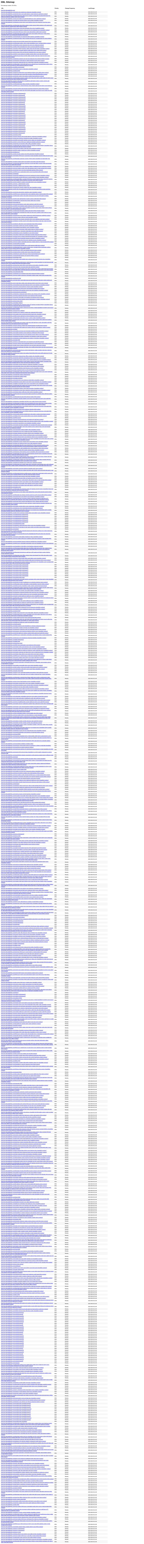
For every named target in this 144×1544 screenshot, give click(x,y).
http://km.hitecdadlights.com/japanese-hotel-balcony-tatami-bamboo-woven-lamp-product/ (23, 60)
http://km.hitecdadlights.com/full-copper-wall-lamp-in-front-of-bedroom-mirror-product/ (21, 316)
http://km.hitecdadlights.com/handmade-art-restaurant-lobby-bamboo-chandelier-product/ (22, 36)
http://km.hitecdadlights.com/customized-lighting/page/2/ (14, 915)
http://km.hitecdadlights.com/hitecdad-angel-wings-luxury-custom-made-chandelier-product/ (23, 317)
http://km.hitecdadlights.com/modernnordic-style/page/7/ (14, 570)
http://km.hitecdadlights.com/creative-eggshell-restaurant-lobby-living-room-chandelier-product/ (24, 1386)
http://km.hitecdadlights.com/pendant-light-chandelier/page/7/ (16, 1412)
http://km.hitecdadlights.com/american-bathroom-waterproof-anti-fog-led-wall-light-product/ (23, 787)
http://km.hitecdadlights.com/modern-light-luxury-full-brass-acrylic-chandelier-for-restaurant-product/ (25, 708)
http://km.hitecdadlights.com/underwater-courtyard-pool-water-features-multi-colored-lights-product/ (25, 977)
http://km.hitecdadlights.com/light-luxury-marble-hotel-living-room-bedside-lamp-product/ (22, 851)
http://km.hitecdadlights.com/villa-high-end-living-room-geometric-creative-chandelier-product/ (23, 1125)
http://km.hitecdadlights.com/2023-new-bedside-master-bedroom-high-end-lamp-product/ (22, 205)
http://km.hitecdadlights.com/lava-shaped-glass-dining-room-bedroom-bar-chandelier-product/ (23, 1150)
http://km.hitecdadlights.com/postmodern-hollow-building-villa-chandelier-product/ (20, 429)
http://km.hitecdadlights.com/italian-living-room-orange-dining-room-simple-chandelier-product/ (24, 415)
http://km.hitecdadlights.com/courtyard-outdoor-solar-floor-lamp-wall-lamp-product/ (21, 148)
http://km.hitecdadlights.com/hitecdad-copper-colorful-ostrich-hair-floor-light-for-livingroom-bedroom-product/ (27, 1482)
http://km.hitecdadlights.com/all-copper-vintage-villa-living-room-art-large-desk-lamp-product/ (23, 345)
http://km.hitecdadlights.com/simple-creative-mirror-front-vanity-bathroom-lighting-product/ (22, 1502)
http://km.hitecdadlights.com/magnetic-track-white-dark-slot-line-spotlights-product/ (21, 1117)
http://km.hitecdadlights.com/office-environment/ (12, 67)
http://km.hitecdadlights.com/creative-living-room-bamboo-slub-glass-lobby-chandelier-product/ (24, 1205)
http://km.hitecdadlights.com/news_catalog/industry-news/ (15, 183)
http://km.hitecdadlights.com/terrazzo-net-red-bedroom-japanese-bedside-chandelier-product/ (23, 637)
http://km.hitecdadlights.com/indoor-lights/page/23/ (13, 129)
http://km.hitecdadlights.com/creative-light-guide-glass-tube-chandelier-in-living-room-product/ (23, 1032)
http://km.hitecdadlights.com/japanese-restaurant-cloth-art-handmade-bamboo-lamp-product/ (23, 629)
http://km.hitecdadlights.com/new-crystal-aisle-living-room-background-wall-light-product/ (22, 341)
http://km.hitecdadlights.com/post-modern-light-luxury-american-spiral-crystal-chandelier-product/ (24, 1260)
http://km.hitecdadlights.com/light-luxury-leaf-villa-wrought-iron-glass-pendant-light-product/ (23, 802)
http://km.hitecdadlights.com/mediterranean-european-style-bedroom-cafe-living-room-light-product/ (25, 1296)
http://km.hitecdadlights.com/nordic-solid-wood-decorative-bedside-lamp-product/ (20, 1237)
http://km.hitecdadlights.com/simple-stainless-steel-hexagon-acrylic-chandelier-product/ (22, 368)
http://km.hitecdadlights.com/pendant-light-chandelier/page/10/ (16, 1409)
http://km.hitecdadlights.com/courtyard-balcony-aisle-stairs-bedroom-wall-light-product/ (22, 204)
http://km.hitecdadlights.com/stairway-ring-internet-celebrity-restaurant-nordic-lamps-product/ (23, 1441)
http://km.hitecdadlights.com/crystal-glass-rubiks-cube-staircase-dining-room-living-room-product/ (24, 283)
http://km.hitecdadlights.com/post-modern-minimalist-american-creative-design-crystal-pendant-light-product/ (27, 241)
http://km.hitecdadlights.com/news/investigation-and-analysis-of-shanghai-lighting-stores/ (22, 732)
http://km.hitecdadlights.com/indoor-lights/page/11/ (13, 131)
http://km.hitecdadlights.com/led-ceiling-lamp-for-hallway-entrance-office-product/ (20, 1279)
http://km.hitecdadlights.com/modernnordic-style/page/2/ (14, 572)
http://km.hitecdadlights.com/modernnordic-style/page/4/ (14, 568)
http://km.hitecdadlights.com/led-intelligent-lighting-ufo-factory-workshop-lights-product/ (22, 1480)
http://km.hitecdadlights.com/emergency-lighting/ (12, 310)
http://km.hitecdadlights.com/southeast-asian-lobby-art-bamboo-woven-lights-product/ (21, 478)
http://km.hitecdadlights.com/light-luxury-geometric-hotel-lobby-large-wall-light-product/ (22, 231)
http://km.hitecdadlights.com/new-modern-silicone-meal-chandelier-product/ (19, 217)
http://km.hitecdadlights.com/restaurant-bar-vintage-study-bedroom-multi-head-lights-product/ (23, 1274)
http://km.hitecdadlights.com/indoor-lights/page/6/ (13, 133)
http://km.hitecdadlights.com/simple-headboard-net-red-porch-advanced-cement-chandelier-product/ (25, 175)
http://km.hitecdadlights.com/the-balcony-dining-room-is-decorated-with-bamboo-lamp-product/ (24, 1184)
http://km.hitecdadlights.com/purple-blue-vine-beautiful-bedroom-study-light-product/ (21, 1376)
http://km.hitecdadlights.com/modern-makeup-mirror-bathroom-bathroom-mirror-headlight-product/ (24, 780)
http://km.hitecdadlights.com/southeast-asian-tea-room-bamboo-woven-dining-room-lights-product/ (25, 334)
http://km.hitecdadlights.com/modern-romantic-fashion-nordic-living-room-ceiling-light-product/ (23, 50)
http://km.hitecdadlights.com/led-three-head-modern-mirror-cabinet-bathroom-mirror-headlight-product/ (26, 359)
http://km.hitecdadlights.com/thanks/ (9, 173)
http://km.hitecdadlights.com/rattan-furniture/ (11, 378)
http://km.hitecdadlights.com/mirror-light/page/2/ (12, 834)
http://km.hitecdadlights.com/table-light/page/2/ (12, 639)
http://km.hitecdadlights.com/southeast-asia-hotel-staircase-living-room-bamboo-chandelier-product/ (25, 284)
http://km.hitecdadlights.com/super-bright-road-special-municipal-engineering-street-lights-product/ (25, 88)
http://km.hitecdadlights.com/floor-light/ (10, 1294)
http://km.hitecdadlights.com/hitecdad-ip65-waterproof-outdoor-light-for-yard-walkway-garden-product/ (25, 327)
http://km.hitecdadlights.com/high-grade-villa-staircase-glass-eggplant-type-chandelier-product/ (24, 932)
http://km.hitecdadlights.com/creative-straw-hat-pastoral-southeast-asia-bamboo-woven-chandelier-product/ (27, 928)
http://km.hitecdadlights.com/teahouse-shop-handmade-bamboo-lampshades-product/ (22, 508)
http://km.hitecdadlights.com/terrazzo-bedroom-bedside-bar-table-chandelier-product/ (21, 138)
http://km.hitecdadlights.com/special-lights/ (11, 1072)
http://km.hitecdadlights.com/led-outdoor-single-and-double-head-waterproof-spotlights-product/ (24, 667)
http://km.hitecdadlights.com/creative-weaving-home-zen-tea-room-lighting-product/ (21, 1172)
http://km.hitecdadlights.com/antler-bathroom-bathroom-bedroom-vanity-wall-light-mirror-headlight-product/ (27, 650)
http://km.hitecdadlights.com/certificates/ (10, 1266)
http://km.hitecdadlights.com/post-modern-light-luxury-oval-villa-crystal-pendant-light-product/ (23, 1535)
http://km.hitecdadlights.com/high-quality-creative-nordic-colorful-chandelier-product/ (21, 1231)
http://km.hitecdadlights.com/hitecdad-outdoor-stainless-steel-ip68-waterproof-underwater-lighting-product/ (26, 874)
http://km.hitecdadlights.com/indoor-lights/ (11, 134)
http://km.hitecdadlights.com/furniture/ (10, 783)
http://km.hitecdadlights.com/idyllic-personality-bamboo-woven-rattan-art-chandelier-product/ (23, 140)
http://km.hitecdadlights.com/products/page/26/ (12, 1343)
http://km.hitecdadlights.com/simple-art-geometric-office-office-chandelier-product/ (21, 143)
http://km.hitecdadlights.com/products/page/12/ (12, 1336)
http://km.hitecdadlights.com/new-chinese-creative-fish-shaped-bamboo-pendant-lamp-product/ (24, 325)
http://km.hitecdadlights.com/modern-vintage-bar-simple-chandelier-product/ (19, 225)
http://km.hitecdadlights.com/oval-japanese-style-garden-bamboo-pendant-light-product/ (22, 1291)
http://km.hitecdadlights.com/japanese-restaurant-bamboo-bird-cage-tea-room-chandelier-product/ (24, 592)
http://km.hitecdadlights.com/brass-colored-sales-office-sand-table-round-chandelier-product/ (23, 558)
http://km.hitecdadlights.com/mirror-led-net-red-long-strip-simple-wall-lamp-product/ (21, 1145)
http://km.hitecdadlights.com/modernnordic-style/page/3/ (14, 566)
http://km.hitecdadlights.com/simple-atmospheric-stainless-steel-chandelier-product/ (21, 192)
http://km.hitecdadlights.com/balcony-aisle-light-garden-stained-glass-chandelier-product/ (22, 450)
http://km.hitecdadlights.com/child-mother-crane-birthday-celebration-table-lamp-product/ (22, 1107)
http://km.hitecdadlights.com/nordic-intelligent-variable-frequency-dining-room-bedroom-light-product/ (25, 804)
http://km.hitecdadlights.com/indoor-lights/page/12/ (13, 115)
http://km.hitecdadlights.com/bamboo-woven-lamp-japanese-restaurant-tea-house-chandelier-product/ (25, 390)
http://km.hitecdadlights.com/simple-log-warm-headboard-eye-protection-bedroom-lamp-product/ (24, 582)
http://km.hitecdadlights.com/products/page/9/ (12, 1325)
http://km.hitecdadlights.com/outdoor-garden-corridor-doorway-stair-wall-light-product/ (21, 721)
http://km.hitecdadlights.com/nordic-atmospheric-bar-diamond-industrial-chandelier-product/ (23, 866)
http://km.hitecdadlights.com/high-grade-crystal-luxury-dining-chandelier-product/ (20, 150)
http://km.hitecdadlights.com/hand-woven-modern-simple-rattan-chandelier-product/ (21, 1136)
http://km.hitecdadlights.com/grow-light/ (10, 1249)
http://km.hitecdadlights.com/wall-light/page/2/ (12, 922)
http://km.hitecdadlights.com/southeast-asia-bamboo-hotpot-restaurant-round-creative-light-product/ (25, 1093)
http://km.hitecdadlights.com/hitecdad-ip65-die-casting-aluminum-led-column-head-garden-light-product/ (26, 870)
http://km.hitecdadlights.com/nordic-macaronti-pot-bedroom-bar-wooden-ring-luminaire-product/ (24, 1179)
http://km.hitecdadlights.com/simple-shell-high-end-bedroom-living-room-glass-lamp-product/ (23, 357)
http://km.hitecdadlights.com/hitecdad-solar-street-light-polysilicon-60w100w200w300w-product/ (24, 74)
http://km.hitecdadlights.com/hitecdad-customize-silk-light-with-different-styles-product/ (22, 1439)
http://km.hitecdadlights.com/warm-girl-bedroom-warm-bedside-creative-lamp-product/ (22, 1217)
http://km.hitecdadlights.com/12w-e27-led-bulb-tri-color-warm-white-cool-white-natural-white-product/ (25, 527)
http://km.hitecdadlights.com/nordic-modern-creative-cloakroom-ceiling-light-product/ (21, 1276)
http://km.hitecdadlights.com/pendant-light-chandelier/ (14, 1421)
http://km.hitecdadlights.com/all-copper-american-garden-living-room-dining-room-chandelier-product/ (25, 512)
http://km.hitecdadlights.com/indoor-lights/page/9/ (13, 104)
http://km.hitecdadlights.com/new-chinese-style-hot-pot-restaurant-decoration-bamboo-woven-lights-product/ (27, 1013)
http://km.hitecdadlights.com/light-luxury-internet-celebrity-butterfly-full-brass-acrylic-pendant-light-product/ (26, 1262)
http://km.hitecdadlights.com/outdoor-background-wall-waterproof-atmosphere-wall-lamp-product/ (24, 1309)
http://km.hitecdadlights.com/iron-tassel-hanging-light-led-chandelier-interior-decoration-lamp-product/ (25, 700)
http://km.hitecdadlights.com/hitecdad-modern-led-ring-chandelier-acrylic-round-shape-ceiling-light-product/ (27, 1161)
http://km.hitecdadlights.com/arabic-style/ (11, 487)
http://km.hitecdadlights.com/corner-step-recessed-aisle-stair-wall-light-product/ (20, 267)
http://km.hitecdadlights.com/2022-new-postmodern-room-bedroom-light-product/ (20, 645)
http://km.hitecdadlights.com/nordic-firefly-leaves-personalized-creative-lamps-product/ (22, 972)
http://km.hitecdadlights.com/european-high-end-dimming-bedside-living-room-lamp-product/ (23, 52)
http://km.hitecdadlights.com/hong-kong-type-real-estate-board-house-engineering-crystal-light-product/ (26, 1155)
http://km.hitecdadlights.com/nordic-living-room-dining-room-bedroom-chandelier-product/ (22, 496)
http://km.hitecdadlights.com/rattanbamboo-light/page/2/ (14, 518)
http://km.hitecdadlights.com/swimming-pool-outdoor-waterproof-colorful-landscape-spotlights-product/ (25, 215)
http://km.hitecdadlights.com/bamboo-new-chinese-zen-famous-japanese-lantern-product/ (22, 1401)
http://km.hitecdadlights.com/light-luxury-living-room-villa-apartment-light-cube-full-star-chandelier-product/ (26, 1277)
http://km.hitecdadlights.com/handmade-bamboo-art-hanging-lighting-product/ (19, 255)
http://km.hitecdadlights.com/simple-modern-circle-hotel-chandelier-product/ (19, 1393)
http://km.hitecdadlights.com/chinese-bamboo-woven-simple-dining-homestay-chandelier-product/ (24, 685)
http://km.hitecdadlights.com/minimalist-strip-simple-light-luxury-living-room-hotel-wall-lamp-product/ (25, 1103)
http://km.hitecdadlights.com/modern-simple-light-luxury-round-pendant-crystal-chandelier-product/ (25, 177)
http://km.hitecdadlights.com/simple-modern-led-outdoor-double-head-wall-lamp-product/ (22, 76)
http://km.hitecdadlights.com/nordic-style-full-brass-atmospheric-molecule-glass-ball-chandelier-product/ (26, 1006)
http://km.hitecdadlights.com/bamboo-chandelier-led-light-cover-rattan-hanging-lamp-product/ (23, 401)
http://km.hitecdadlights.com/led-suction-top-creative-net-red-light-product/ (19, 1053)
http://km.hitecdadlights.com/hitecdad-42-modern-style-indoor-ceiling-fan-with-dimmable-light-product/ (25, 1009)
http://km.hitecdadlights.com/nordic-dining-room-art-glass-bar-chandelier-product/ (20, 1398)
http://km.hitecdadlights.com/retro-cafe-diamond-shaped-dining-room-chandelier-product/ (22, 1463)
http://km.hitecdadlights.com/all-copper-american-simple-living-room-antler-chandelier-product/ (24, 1185)
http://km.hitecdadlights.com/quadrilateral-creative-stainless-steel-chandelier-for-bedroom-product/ (25, 1472)
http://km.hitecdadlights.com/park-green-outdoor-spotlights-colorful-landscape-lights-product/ (23, 856)
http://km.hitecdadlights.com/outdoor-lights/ (11, 998)
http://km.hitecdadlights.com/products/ (10, 1362)
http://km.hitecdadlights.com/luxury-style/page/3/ (12, 1528)
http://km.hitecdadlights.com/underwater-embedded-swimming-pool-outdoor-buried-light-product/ (24, 696)
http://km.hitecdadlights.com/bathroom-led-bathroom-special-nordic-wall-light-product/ (21, 1227)
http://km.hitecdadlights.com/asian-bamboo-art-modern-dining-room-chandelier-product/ (22, 433)
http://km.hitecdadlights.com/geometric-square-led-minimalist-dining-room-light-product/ (22, 1166)
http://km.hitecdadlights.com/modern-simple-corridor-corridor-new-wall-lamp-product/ (21, 722)
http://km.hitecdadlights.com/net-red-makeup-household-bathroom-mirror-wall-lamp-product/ (23, 18)
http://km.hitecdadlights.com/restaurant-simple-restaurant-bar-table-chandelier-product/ (22, 947)
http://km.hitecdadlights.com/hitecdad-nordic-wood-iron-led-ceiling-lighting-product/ (21, 1537)
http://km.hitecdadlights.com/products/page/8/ (12, 1314)
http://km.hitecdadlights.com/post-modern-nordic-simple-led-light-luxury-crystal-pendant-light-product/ (25, 774)
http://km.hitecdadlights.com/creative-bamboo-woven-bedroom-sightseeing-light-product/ (22, 332)
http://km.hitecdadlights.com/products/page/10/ (12, 1330)
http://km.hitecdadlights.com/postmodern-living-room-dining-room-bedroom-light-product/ (22, 366)
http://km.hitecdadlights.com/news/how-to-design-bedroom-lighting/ (17, 747)
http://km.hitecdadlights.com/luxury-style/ (11, 1532)
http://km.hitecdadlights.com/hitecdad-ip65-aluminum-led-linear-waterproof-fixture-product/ (23, 1292)
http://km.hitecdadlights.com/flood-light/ (10, 70)
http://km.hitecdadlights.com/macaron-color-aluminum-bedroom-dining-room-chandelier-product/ (24, 631)
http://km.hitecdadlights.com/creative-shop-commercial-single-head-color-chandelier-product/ (23, 314)
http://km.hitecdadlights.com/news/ (9, 756)
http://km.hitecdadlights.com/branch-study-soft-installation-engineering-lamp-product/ (21, 1244)
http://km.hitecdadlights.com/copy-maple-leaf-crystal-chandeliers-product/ (19, 1127)
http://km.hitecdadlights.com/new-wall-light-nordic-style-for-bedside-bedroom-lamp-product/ (23, 1400)
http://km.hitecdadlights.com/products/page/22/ (12, 1337)
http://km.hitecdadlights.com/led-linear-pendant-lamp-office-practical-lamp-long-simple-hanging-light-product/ (27, 1478)
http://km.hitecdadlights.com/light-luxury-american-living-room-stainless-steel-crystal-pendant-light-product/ (27, 194)
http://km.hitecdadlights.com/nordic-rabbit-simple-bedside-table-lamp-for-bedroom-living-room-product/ (26, 560)
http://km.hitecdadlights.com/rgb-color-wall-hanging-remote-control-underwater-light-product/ (23, 198)
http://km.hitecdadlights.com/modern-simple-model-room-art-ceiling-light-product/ (20, 1075)
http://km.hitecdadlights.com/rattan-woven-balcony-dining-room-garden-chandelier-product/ (23, 829)
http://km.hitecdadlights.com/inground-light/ (11, 1388)
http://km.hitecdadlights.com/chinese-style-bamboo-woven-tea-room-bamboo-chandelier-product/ (24, 290)
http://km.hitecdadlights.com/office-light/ (10, 1060)
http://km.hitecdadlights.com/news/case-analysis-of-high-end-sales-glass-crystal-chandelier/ (23, 758)
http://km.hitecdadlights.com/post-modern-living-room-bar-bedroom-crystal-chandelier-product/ (24, 715)
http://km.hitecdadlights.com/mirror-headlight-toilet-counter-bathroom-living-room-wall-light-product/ (25, 701)
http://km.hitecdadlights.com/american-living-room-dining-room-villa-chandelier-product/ (22, 481)
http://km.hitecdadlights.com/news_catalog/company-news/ (15, 185)
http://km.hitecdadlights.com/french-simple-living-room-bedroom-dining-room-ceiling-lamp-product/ (25, 72)
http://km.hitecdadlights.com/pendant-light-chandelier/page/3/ (16, 1405)
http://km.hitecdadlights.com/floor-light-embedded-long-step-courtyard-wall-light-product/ (22, 46)
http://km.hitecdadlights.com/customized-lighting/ (13, 917)
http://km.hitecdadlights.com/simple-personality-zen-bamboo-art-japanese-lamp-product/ (22, 297)
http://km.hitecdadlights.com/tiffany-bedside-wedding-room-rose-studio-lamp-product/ (21, 1281)
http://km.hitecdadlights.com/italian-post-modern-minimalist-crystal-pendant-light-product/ (22, 1233)
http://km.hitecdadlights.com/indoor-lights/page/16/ (13, 124)
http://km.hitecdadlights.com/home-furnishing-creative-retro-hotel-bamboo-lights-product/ (22, 773)
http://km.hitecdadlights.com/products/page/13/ (12, 1319)
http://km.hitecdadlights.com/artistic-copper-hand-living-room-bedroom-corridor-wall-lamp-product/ (24, 1486)
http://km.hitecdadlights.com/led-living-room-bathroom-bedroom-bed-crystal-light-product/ (22, 986)
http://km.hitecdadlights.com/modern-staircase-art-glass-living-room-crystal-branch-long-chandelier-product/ (27, 652)
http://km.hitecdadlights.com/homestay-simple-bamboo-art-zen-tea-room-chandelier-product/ (23, 1105)
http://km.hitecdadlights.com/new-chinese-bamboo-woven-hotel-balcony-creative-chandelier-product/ (25, 299)
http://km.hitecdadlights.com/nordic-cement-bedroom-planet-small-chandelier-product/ (22, 286)
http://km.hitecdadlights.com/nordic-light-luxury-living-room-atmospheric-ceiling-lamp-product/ (23, 31)
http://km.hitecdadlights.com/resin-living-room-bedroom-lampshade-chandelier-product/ (22, 1251)
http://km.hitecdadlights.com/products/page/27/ (12, 1341)
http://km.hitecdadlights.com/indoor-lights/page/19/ (13, 122)
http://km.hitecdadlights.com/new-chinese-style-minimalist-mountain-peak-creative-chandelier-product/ (25, 1468)
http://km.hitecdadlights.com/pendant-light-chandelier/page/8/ (16, 1403)
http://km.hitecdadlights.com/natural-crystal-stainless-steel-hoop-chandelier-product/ (21, 1391)
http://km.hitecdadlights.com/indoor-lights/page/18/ (13, 97)
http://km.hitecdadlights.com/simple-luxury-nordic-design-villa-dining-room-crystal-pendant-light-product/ (26, 479)
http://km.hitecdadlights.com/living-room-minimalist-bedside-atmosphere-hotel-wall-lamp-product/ (24, 672)
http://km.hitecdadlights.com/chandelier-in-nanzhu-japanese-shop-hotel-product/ (20, 1064)
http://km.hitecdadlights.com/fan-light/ (10, 1504)
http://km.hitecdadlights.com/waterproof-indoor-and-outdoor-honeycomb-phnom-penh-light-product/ (25, 1465)
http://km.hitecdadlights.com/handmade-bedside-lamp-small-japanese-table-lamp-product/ (23, 245)
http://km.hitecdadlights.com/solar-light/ (10, 339)
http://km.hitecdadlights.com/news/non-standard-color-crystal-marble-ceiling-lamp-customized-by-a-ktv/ (26, 736)
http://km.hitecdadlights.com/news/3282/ (11, 734)
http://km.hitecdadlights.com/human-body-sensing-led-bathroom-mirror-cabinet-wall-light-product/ (24, 501)
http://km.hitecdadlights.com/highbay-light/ (11, 257)
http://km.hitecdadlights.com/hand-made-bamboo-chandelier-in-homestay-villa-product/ (22, 1377)
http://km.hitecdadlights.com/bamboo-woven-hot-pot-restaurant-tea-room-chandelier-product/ (23, 730)
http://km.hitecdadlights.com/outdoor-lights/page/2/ (13, 996)
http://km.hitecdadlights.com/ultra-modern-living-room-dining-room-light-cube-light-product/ (23, 161)
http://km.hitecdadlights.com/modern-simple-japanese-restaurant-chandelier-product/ (21, 1087)
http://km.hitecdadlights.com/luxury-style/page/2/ (12, 1530)
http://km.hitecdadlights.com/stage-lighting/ (11, 1487)
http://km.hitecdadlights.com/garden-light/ (11, 1219)
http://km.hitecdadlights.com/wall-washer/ (11, 624)
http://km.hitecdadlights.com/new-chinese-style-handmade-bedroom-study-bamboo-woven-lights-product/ (26, 343)
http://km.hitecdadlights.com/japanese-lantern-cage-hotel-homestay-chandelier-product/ (22, 388)
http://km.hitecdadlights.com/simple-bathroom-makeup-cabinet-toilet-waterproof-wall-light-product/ (24, 633)
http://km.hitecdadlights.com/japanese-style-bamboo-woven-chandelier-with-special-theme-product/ (25, 451)
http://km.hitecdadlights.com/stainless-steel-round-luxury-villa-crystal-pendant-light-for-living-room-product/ (26, 785)
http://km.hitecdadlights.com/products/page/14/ (12, 1321)
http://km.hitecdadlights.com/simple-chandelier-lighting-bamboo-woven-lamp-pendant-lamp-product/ (25, 789)
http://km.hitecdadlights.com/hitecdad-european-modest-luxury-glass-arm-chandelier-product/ (23, 855)
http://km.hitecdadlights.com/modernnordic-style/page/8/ (14, 564)
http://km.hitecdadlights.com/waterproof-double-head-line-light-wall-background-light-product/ (23, 847)
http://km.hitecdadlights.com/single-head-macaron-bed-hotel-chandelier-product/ (20, 476)
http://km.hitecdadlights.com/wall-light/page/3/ (12, 920)
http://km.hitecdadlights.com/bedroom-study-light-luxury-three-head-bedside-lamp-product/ (23, 253)
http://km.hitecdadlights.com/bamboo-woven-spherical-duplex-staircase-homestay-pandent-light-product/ (26, 1286)
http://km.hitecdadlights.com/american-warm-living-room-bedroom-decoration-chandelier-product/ (24, 265)
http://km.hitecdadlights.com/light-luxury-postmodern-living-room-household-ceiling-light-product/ (24, 171)
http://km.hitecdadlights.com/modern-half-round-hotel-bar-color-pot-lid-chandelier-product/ (22, 646)
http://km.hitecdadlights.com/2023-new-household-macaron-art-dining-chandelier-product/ (22, 238)
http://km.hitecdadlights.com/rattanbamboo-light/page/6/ (14, 521)
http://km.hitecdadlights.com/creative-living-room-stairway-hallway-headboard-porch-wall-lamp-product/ (26, 166)
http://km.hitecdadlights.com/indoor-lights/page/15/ (13, 93)
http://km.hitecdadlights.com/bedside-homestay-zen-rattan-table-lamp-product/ (20, 1202)
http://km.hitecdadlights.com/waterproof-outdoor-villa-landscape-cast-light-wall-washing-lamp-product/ (25, 1426)
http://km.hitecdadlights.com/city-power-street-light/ (13, 1499)
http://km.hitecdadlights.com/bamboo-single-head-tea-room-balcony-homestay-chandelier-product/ (25, 338)
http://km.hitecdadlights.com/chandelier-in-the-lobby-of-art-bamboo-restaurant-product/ (22, 546)
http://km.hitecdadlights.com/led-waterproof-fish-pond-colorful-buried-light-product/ (21, 617)
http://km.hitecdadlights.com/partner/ (10, 529)
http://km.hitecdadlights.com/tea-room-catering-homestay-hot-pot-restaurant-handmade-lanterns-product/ (26, 1210)
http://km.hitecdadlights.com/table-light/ (10, 641)
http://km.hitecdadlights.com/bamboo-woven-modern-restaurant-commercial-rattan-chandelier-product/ (26, 825)
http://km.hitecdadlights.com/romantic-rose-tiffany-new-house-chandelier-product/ (20, 1489)
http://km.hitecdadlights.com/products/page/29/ (12, 1339)
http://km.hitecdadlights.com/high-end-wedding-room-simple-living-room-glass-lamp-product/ (23, 1298)
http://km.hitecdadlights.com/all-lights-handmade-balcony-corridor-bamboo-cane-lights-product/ (24, 808)
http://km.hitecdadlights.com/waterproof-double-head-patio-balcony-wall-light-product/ (21, 485)
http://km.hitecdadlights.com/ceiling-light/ (11, 846)
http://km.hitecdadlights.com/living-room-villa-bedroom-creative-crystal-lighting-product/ (22, 901)
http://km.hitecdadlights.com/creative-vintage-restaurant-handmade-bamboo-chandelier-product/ (24, 1099)
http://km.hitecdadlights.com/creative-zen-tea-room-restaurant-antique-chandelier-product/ (23, 771)
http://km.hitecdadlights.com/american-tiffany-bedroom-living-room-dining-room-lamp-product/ (23, 1497)
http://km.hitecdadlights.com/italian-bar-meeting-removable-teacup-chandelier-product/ (22, 1371)
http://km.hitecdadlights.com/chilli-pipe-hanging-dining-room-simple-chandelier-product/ (22, 20)
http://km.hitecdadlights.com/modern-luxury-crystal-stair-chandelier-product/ (19, 68)
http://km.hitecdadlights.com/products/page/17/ (12, 1346)
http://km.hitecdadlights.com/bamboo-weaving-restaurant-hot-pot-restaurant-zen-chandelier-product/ (25, 30)
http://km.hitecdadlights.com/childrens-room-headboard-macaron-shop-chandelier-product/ (23, 609)
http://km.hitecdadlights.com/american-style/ (11, 643)
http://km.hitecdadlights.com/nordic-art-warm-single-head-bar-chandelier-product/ (20, 794)
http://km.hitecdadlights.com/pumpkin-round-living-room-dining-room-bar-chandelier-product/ (23, 1474)
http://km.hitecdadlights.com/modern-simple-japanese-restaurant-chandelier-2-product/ (22, 364)
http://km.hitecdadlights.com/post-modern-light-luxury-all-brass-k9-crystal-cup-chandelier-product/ (24, 1519)
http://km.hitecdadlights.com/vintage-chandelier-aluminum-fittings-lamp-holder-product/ (22, 1030)
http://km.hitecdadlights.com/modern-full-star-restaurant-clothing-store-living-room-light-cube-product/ (25, 919)
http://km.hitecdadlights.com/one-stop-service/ (12, 1264)
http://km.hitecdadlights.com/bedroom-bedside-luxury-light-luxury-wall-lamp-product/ (21, 462)
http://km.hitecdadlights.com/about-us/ (10, 152)
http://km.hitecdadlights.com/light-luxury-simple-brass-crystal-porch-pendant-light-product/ (22, 655)
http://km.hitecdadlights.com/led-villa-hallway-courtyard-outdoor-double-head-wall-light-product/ (24, 849)
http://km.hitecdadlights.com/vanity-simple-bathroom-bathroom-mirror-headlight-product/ (22, 596)
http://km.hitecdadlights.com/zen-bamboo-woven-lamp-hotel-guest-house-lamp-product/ (22, 1095)
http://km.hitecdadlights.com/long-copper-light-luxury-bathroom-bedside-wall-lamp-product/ (23, 141)
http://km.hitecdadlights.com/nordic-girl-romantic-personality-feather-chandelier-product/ (22, 590)
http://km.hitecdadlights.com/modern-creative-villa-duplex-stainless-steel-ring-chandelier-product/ (24, 1062)
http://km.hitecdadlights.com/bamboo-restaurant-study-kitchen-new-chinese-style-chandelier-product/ (25, 293)
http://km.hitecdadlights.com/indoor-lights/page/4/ (13, 111)
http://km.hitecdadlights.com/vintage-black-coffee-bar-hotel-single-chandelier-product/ (21, 392)
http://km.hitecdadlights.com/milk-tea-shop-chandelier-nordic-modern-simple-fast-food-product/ (24, 585)
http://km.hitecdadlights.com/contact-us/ (10, 202)
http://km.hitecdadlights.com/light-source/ (11, 417)
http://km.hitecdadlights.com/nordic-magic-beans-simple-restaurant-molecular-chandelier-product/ (24, 840)
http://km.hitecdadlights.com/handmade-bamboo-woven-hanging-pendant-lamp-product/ (22, 1192)
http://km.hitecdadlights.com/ (8, 10)
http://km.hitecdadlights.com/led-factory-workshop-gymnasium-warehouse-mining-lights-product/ (24, 1484)
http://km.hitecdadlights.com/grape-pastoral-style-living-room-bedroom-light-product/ (21, 295)
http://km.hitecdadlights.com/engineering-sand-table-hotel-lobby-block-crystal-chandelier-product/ (24, 1085)
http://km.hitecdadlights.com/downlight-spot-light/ (13, 243)
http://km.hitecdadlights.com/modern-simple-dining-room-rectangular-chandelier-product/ (22, 506)
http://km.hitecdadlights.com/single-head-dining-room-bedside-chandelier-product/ (21, 423)
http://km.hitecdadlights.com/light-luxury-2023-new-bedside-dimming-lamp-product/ (21, 250)
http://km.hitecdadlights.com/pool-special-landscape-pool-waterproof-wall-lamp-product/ (22, 419)
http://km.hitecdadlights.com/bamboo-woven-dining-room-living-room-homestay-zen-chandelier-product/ (26, 381)
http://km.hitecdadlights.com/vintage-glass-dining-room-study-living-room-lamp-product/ (22, 654)
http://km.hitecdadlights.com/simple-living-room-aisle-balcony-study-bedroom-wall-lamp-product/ (24, 13)
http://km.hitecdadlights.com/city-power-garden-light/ (13, 769)
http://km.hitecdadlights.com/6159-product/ (11, 1025)
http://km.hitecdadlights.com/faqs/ (9, 329)
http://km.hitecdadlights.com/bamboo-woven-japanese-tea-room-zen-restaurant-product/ (22, 45)
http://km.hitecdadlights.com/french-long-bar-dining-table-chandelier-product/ (19, 686)
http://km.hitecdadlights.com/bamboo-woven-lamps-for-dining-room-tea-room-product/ (22, 1021)
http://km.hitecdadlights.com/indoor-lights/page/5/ (13, 125)
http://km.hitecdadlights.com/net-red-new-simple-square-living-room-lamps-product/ (21, 41)
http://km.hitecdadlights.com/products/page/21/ (12, 1355)
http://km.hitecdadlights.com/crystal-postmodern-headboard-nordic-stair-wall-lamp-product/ (23, 698)
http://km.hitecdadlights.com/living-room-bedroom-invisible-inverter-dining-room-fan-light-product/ (24, 54)
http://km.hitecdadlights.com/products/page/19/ (12, 1350)
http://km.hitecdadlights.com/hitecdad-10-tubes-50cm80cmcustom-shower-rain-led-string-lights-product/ (26, 1170)
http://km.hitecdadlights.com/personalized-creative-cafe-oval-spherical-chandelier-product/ (23, 1190)
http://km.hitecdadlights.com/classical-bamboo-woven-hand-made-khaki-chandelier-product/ (23, 1229)
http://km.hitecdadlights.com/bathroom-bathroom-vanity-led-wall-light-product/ (20, 622)
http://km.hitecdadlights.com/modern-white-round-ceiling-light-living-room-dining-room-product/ (24, 1501)
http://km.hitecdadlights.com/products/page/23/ (12, 1357)
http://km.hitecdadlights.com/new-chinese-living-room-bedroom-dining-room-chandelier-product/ (24, 436)
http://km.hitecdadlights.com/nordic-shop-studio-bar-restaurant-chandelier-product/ (21, 12)
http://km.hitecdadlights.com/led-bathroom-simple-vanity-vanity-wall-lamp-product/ (21, 1023)
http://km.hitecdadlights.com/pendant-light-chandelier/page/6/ (16, 1419)
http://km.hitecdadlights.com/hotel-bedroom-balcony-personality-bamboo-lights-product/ (22, 1447)
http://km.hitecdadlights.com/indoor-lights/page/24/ (13, 106)
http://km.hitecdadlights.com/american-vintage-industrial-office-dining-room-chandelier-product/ (24, 1142)
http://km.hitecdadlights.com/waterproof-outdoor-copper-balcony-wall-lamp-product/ (21, 1017)
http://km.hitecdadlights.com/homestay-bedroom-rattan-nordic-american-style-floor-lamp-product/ (24, 1221)
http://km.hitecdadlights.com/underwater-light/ (12, 271)
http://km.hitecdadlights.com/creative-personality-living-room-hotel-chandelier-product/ (22, 665)
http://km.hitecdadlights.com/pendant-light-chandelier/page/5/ (16, 1416)
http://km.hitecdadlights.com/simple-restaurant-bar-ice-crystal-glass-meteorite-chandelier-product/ (24, 62)
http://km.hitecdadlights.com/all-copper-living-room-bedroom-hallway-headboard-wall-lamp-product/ (25, 939)
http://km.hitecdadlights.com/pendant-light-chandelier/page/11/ (16, 1417)
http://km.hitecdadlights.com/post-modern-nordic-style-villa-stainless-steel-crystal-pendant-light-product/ (26, 168)
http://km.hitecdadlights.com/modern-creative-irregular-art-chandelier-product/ (20, 627)
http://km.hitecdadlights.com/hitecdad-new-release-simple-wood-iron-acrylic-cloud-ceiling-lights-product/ (26, 494)
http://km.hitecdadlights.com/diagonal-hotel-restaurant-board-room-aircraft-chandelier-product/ (24, 1152)
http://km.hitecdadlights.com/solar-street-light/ (12, 670)
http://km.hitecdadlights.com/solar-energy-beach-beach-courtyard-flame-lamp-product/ (22, 1225)
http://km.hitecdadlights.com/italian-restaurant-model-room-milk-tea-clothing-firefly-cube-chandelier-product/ (27, 421)
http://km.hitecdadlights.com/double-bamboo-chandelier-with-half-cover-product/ (20, 1035)
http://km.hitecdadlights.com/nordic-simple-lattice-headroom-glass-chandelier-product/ (22, 536)
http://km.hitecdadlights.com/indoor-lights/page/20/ (13, 107)
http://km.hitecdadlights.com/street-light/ (10, 610)
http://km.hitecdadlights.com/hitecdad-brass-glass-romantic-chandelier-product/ (20, 83)
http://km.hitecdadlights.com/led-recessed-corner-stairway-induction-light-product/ (20, 409)
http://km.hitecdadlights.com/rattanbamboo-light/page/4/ (14, 516)
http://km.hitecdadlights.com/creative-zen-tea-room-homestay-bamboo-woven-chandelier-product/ (24, 331)
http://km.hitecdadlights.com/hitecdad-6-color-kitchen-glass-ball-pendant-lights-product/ (22, 853)
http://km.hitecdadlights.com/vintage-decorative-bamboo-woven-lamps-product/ (20, 844)
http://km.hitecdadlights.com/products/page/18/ (12, 1318)
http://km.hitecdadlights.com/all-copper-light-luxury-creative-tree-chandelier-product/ (21, 982)
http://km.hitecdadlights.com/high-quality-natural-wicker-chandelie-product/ (19, 1428)
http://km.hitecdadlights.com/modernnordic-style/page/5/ (14, 573)
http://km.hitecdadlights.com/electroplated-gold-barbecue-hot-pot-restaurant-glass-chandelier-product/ (25, 1446)
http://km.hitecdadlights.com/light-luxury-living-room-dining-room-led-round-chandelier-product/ (24, 1267)
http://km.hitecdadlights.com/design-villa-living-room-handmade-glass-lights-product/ (21, 223)
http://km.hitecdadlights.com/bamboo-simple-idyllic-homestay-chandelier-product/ (20, 1382)
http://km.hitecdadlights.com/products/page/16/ (12, 1352)
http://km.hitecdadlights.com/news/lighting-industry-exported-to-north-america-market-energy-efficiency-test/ (27, 755)
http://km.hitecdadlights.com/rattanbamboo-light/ (12, 523)
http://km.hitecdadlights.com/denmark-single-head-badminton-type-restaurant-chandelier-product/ (24, 1138)
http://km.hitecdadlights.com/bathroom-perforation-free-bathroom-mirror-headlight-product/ (23, 1203)
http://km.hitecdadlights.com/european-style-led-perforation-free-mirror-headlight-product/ (22, 28)
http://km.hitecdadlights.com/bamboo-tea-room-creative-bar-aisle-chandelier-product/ (21, 431)
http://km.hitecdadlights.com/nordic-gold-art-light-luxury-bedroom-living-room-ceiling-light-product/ (24, 890)
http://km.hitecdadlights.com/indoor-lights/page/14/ (13, 100)
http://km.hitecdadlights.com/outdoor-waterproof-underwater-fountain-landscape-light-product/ (23, 234)
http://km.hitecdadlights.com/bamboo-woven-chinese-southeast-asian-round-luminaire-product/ (24, 435)
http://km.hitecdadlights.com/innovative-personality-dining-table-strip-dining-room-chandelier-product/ (25, 795)
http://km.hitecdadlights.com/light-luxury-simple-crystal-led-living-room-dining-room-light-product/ (24, 1008)
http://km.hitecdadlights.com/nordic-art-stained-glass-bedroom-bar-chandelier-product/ (22, 864)
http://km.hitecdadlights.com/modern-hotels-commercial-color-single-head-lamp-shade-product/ (24, 1057)
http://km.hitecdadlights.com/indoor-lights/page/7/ (13, 113)
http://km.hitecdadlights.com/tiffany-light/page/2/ (12, 943)
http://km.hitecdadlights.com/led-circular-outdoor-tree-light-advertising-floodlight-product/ (22, 153)
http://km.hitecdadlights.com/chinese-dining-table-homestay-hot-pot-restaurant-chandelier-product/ (25, 688)
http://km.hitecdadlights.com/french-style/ (11, 278)
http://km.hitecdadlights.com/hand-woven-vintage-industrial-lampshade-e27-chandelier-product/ (24, 236)
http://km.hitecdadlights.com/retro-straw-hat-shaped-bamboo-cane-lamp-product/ (20, 778)
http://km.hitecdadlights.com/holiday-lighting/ (12, 302)
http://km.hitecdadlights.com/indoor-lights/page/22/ (13, 116)
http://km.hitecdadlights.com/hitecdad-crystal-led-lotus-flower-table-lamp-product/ (20, 200)
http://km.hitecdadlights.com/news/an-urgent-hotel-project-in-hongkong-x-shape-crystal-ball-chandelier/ (26, 745)
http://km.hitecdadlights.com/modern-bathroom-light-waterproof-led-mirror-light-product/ (22, 1177)
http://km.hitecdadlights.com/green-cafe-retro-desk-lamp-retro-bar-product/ (19, 1470)
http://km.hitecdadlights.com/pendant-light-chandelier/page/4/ (16, 1410)
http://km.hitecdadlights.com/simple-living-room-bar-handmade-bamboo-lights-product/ (22, 170)
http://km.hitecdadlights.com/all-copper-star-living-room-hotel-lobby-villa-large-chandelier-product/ (24, 612)
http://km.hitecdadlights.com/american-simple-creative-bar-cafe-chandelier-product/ (21, 187)
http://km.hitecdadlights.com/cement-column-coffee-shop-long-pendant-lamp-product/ (21, 1097)
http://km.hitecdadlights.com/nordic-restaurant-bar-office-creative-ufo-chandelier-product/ (22, 356)
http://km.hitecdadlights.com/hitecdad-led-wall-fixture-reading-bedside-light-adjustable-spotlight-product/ (26, 1384)
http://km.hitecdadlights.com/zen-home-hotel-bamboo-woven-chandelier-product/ (20, 681)
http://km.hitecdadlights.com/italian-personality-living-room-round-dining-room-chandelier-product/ (24, 383)
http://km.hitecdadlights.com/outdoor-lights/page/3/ (13, 994)
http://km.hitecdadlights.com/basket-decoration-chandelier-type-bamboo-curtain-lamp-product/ (24, 336)
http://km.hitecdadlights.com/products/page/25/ (12, 1316)
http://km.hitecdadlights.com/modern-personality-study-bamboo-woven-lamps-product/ (22, 483)
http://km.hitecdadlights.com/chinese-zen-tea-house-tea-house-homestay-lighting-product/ (23, 1467)
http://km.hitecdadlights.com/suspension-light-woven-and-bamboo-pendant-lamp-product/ (22, 288)
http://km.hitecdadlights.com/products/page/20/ (12, 1328)
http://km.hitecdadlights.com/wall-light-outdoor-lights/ (13, 376)
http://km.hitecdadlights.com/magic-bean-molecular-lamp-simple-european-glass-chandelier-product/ (25, 1159)
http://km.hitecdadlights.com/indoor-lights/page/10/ (13, 109)
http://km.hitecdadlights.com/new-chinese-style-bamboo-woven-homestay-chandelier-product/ (23, 648)
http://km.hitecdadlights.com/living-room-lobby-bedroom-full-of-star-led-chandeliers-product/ (23, 842)
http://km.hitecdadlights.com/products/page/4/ (12, 1332)
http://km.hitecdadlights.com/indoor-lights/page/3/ (13, 102)
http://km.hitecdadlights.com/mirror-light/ (10, 835)
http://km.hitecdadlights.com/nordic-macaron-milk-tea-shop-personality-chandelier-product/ (23, 934)
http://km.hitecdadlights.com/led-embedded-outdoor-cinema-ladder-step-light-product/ (21, 713)
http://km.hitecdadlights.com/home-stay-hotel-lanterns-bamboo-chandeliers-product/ (21, 1431)
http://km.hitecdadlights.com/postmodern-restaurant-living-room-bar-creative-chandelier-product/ (24, 895)
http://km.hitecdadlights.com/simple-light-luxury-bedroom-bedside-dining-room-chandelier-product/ (25, 1059)
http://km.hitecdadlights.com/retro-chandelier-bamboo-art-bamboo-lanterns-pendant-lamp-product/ (25, 827)
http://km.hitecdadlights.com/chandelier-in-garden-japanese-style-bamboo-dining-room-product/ (24, 1212)
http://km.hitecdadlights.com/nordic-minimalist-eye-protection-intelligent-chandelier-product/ (23, 1118)
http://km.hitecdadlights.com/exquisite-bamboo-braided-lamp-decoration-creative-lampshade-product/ (25, 414)
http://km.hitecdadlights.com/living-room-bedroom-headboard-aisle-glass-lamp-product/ (22, 1458)
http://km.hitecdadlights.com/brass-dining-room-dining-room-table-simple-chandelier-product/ (23, 1534)
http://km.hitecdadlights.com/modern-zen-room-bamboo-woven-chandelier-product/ (21, 955)
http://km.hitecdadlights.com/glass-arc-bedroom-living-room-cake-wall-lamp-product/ (21, 443)
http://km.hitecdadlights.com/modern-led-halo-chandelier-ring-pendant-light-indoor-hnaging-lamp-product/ (26, 424)
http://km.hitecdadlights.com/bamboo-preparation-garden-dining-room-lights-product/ (21, 965)
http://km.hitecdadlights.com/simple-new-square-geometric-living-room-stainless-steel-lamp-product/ (25, 219)
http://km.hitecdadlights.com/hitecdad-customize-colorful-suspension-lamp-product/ (21, 1091)
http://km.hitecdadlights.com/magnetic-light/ (11, 1083)
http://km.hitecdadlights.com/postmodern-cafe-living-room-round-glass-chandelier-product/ (23, 669)
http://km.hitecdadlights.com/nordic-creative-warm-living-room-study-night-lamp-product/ (22, 657)
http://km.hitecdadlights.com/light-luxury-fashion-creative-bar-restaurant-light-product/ (21, 312)
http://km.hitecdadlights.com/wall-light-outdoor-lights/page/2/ (15, 374)
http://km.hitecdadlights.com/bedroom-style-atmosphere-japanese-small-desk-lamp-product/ (23, 1143)
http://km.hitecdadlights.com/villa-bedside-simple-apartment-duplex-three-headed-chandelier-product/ (25, 1157)
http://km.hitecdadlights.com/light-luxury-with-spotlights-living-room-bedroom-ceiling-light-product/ (24, 448)
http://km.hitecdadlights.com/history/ (9, 992)
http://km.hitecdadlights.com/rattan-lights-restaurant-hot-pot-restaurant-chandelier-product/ (23, 607)
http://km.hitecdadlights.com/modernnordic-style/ (13, 577)
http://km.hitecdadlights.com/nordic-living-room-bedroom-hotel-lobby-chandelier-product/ (22, 380)
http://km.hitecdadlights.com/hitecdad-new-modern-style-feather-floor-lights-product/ (21, 1429)
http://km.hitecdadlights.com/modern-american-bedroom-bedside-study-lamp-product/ (21, 468)
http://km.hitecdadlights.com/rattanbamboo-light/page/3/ (14, 514)
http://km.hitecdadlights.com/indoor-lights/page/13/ (13, 98)
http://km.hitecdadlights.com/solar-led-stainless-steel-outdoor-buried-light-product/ (21, 868)
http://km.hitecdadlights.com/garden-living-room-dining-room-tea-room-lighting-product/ (22, 1002)
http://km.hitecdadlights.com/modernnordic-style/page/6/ (14, 575)
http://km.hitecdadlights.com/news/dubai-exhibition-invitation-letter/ (17, 743)
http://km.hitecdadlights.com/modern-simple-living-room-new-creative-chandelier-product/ (22, 683)
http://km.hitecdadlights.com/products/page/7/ (12, 1334)
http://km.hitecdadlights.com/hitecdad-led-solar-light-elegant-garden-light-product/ (20, 396)
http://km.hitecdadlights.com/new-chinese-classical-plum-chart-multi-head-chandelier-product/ (23, 1517)
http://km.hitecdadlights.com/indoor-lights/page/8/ (13, 95)
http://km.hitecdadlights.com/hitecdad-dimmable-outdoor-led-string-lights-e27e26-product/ (22, 210)
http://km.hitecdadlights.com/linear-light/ (10, 1197)
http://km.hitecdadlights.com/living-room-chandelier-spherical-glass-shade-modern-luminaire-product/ (25, 1209)
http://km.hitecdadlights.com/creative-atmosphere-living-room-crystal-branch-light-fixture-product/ (24, 879)
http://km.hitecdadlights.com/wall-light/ (10, 924)
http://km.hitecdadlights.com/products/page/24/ (12, 1327)
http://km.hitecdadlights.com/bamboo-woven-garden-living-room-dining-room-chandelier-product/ (24, 441)
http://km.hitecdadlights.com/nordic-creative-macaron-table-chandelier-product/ (20, 1135)
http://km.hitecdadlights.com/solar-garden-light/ (12, 1269)
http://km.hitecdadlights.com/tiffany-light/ (11, 945)
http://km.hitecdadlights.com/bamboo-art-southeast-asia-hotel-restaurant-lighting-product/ (22, 273)
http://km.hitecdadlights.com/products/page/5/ (12, 1353)
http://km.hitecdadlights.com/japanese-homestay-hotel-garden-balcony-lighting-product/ (22, 229)
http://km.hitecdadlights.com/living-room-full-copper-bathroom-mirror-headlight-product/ (22, 600)
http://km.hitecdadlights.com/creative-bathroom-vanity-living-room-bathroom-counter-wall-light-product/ (26, 1011)
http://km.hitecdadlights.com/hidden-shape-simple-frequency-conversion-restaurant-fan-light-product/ (25, 1242)
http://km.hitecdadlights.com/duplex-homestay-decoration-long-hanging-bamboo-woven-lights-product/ (26, 776)
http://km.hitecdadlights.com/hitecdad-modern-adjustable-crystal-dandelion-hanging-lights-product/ (25, 584)
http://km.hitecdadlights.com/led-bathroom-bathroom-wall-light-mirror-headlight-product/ (22, 602)
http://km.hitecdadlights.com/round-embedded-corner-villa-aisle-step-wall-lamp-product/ (22, 953)
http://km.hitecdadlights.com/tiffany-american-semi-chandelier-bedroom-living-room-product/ (23, 936)
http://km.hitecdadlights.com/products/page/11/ (12, 1359)
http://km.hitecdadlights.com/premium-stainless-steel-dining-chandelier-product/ (20, 1207)
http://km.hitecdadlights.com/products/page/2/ (12, 1348)
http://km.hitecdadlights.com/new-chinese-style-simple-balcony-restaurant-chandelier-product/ (23, 136)
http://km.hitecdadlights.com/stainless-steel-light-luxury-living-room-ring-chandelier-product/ (23, 525)
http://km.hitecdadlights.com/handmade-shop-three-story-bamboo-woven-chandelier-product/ (23, 240)
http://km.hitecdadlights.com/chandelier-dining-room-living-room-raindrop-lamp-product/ (22, 896)
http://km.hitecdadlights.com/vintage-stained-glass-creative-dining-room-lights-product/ (22, 1526)
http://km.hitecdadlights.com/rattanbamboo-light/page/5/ (14, 520)
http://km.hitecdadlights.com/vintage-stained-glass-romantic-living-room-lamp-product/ (22, 1120)
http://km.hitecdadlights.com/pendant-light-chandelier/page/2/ (16, 1414)
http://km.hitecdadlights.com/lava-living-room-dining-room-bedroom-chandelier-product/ (22, 888)
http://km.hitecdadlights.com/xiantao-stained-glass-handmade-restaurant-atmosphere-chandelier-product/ (26, 1539)
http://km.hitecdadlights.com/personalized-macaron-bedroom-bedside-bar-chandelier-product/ (23, 541)
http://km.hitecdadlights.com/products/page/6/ (12, 1361)
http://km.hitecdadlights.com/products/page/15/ (12, 1312)
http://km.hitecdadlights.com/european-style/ (11, 301)
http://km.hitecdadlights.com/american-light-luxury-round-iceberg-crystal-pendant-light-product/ (24, 951)
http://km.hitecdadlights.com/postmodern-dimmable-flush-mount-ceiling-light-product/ (21, 1015)
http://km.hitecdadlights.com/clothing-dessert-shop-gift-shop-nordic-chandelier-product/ (22, 1310)
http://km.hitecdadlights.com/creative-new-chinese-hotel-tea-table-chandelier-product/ (21, 1369)
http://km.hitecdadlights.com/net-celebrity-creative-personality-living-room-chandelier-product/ (23, 182)
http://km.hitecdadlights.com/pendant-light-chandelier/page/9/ (16, 1407)
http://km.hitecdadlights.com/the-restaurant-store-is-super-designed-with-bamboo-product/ (23, 369)
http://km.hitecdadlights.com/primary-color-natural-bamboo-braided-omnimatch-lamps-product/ (24, 706)
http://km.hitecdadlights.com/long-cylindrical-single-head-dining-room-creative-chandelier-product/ (24, 1389)
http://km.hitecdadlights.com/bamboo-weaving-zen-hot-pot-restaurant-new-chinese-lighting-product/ (25, 58)
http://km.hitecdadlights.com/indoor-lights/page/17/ (13, 118)
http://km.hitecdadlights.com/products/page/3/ (12, 1323)
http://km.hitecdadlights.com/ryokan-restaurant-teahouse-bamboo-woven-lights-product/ (22, 1367)
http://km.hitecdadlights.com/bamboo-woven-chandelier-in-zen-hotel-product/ (19, 232)
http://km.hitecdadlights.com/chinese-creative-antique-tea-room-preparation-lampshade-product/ (24, 594)
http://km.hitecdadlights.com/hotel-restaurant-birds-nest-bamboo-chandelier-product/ (21, 1154)
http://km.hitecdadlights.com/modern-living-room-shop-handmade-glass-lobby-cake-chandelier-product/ (26, 1004)
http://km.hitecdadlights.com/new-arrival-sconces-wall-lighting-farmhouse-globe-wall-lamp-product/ (25, 926)
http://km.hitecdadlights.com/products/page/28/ (12, 1344)
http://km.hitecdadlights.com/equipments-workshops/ (13, 292)
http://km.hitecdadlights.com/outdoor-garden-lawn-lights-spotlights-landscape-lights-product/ (23, 1055)
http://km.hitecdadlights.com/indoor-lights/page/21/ (13, 127)
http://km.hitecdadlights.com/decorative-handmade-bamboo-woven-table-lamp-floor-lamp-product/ (24, 1073)
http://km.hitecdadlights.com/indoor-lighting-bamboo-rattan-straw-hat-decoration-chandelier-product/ (25, 48)
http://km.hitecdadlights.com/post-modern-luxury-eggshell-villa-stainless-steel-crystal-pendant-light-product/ (27, 797)
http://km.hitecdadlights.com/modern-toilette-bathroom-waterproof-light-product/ (20, 987)
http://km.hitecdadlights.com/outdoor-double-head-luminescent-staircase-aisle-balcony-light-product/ (25, 782)
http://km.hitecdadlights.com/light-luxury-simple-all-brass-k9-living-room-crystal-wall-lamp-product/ (24, 938)
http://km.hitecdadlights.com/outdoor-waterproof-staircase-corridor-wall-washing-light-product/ (23, 1115)
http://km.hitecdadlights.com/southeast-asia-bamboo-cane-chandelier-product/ (20, 227)
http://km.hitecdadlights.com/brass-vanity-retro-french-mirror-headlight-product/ (20, 1140)
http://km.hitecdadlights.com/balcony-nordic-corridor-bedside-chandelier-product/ (20, 1512)
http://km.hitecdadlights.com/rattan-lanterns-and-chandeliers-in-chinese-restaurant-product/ (23, 625)
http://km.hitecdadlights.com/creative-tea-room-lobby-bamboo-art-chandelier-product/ (21, 1258)
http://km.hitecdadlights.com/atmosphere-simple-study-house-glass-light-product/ (20, 252)
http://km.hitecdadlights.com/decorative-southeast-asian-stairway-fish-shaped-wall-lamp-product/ (24, 941)
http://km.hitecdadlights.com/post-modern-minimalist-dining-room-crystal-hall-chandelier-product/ (24, 957)
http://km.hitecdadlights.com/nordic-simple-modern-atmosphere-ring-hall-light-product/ (22, 984)
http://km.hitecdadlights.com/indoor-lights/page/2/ (13, 120)
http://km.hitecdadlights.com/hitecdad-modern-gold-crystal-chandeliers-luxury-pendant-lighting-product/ (26, 43)
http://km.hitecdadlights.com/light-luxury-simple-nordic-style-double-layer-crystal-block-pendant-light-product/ (27, 1033)
